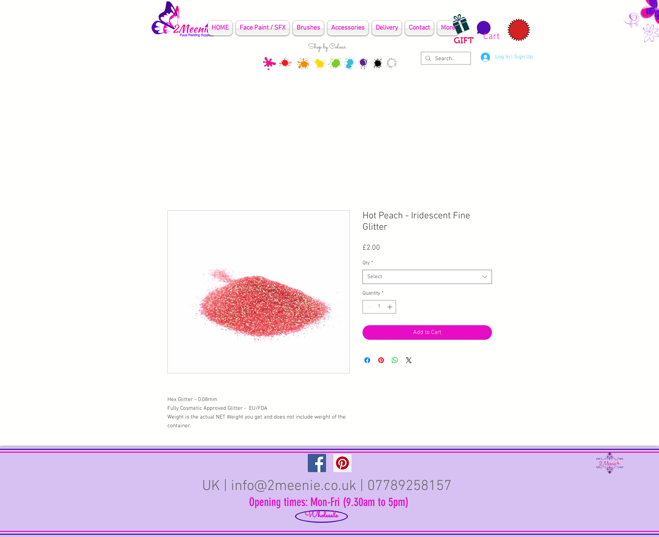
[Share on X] (408, 360)
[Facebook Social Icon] (317, 463)
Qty (368, 263)
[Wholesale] (321, 516)
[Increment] (390, 306)
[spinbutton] (379, 306)
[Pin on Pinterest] (381, 360)
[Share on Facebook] (367, 360)
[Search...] (445, 59)
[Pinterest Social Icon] (342, 463)
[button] (487, 31)
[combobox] (427, 277)
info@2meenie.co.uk (293, 486)
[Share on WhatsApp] (395, 360)
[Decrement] (368, 306)
